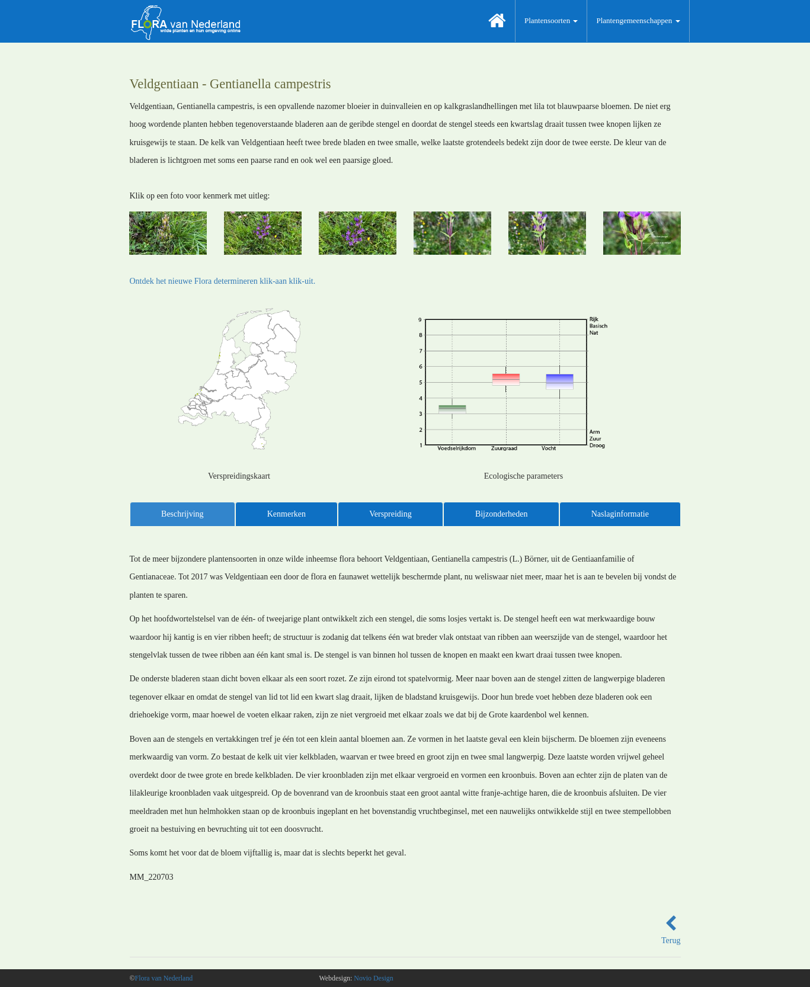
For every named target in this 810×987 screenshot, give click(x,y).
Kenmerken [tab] (286, 513)
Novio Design (373, 978)
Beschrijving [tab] (182, 513)
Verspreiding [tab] (390, 513)
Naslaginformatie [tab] (620, 513)
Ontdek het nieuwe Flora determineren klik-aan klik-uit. (223, 281)
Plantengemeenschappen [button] (638, 20)
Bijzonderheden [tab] (501, 513)
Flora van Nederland (164, 978)
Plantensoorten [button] (551, 20)
